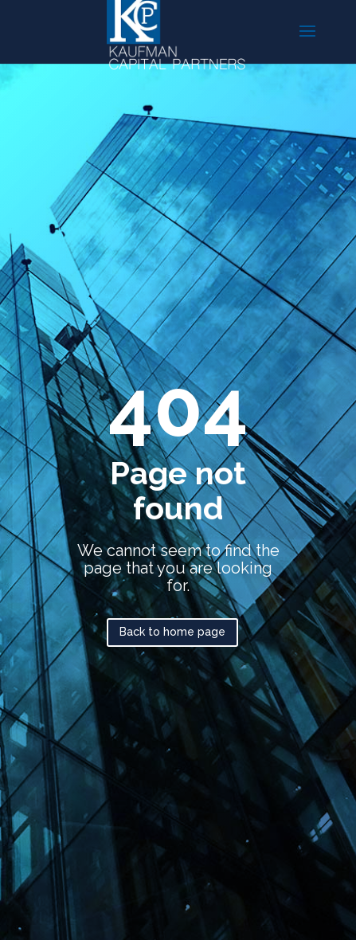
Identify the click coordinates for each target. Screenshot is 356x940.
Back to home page (172, 631)
